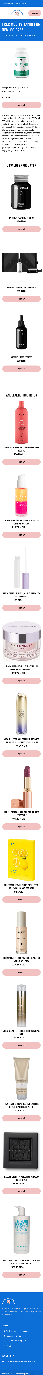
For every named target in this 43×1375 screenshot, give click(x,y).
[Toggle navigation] (5, 13)
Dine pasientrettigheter (16, 1340)
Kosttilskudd (25, 87)
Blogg (8, 1345)
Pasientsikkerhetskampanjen (18, 1331)
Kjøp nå (21, 105)
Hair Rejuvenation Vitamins (21, 217)
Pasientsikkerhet (13, 1336)
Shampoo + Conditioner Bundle (21, 287)
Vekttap (16, 87)
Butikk (35, 13)
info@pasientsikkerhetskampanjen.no (15, 3)
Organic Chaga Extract (21, 357)
